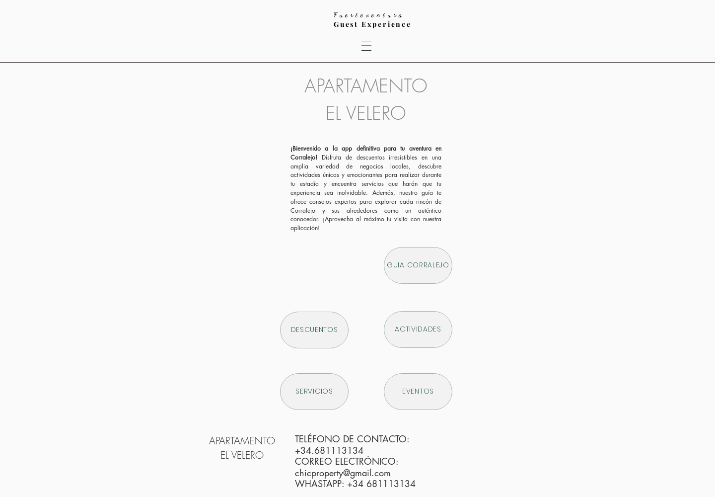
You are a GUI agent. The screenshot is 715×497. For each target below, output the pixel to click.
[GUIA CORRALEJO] (418, 265)
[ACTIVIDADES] (418, 329)
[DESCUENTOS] (314, 330)
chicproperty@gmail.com (343, 473)
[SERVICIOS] (314, 391)
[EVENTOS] (418, 391)
